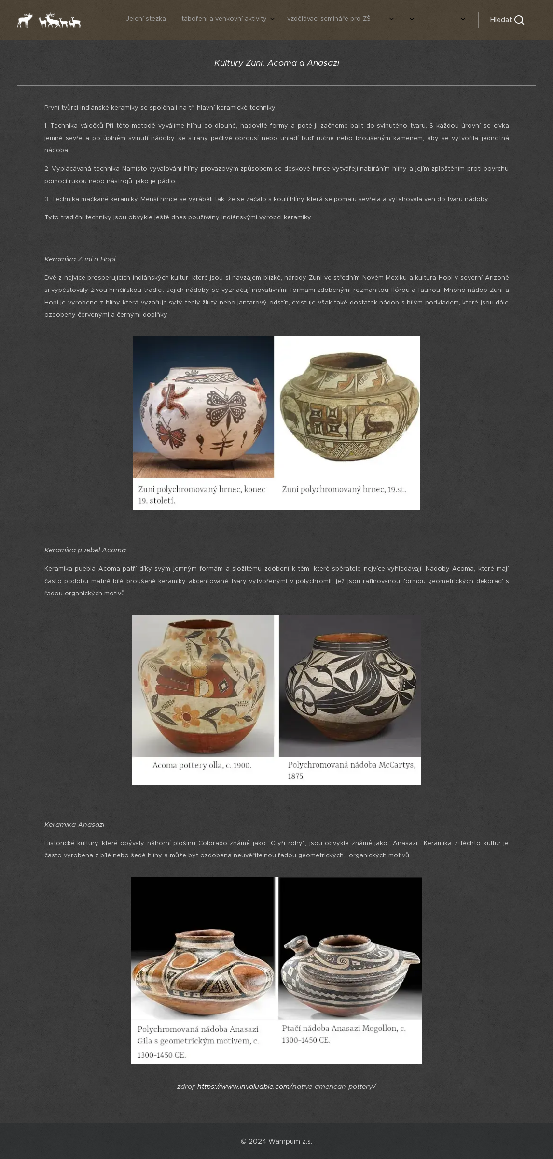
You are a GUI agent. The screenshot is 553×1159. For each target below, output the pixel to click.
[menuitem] (349, 20)
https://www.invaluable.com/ (244, 1086)
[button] (507, 20)
